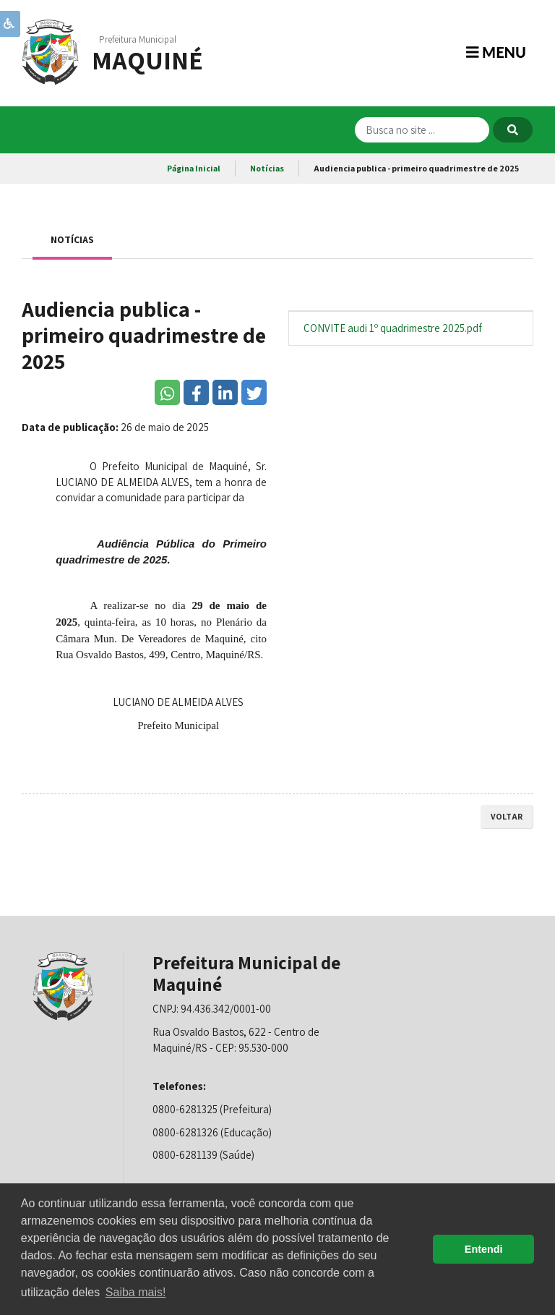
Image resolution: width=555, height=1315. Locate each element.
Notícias (267, 168)
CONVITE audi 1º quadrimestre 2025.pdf (393, 328)
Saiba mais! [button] (136, 1292)
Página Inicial (193, 168)
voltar (506, 816)
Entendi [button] (484, 1249)
